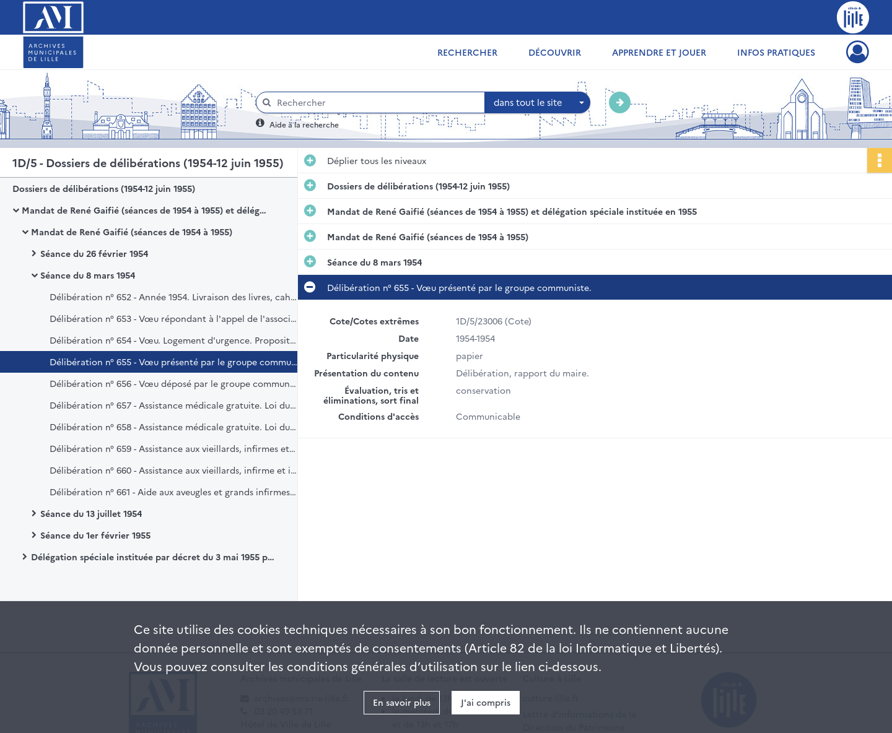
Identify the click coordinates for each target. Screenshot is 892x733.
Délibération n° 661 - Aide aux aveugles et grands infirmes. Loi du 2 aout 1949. (173, 491)
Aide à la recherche (304, 124)
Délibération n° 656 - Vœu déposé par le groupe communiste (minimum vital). (173, 383)
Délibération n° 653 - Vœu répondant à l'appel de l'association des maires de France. (173, 318)
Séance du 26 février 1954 (94, 253)
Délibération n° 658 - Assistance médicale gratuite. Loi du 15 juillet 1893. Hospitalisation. (173, 426)
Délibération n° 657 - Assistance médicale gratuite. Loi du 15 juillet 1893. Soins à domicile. (173, 405)
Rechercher (467, 52)
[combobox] (537, 103)
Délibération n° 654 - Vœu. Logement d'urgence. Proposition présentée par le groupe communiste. (173, 340)
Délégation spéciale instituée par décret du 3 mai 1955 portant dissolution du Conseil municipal (155, 556)
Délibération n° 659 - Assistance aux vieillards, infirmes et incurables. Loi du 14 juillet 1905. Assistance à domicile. (173, 448)
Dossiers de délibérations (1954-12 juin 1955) (103, 188)
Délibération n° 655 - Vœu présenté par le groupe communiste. (173, 361)
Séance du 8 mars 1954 (87, 275)
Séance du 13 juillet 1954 (91, 513)
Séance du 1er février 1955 (95, 535)
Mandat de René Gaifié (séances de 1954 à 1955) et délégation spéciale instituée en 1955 (145, 210)
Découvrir (554, 52)
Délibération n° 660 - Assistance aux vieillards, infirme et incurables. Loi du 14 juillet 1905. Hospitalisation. (173, 470)
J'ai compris (485, 702)
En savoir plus (402, 702)
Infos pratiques (776, 52)
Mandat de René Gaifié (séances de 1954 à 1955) (131, 231)
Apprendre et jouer (659, 52)
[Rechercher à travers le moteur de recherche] (376, 102)
